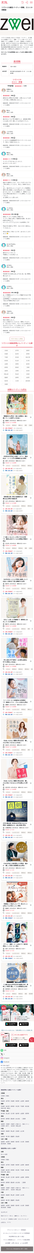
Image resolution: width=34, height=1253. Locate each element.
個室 (26, 425)
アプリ (9, 1222)
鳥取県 (3, 1131)
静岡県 (6, 367)
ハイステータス (15, 465)
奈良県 (27, 370)
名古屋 (17, 1119)
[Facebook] (17, 1062)
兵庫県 (17, 370)
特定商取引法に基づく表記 (16, 1236)
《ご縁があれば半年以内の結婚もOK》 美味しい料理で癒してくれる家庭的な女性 (15, 985)
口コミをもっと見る (17, 338)
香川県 (8, 1136)
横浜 (8, 1108)
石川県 (27, 360)
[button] (23, 2)
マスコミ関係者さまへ (9, 1239)
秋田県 (17, 1101)
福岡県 (17, 377)
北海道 (6, 350)
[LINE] (17, 1050)
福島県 (27, 350)
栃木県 (17, 353)
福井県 (17, 1113)
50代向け (30, 872)
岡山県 (17, 374)
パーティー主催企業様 (23, 1239)
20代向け (23, 465)
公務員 (30, 548)
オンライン (24, 1216)
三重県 (27, 367)
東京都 (17, 357)
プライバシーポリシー (13, 1230)
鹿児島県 (28, 380)
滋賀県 (6, 370)
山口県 (22, 1131)
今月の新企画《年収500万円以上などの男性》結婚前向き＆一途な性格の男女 (15, 824)
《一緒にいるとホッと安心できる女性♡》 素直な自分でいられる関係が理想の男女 (15, 539)
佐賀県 (27, 377)
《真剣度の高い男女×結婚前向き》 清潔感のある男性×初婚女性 (15, 498)
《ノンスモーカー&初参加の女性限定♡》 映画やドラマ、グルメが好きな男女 (15, 701)
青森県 (3, 1101)
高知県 (17, 1136)
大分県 (17, 380)
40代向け (30, 505)
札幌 (7, 1096)
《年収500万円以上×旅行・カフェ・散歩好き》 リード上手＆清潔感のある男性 (15, 457)
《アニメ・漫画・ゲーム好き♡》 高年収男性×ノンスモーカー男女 (15, 945)
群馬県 (27, 353)
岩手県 (17, 350)
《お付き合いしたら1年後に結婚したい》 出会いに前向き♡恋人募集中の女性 (15, 580)
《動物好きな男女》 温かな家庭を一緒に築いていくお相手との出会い (15, 417)
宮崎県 (27, 1142)
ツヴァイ (8, 425)
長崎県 (12, 1142)
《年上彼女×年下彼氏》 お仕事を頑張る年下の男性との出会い (15, 661)
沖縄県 (6, 384)
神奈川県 (28, 357)
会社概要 (7, 1243)
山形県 (22, 1101)
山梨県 (6, 364)
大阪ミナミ (25, 1124)
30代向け (14, 425)
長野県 (17, 364)
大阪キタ (18, 1124)
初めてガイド (5, 1216)
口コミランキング (23, 1219)
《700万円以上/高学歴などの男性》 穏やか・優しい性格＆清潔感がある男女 (15, 864)
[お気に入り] (31, 417)
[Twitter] (17, 1054)
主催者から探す (12, 1219)
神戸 (7, 1126)
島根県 (8, 1131)
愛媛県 (6, 377)
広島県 (27, 374)
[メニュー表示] (31, 2)
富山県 (17, 360)
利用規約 (23, 1230)
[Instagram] (17, 1058)
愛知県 (17, 367)
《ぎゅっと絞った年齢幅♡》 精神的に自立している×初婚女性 (15, 621)
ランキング (4, 1219)
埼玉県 (17, 1106)
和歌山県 (6, 374)
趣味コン (21, 425)
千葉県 (6, 357)
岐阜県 (27, 364)
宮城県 (12, 1101)
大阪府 (12, 1124)
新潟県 (6, 360)
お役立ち (3, 1222)
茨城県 (6, 353)
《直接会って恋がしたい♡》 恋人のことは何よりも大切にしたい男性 (15, 905)
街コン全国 (4, 1154)
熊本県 (6, 380)
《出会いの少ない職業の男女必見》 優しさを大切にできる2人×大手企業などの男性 (15, 783)
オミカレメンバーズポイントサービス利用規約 (16, 1233)
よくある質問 (24, 1243)
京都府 (8, 1124)
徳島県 (3, 1136)
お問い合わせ (15, 1243)
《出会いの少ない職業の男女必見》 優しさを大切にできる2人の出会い (15, 741)
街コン (11, 1216)
